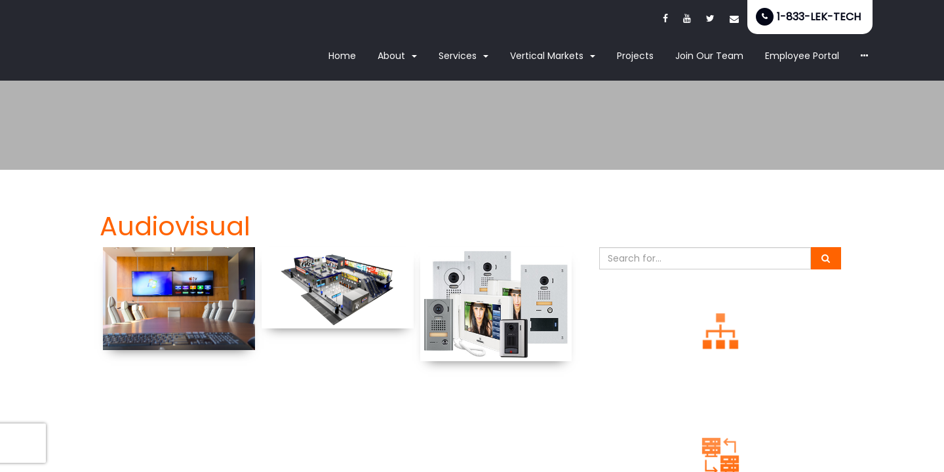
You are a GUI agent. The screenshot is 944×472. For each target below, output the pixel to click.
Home (342, 55)
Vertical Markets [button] (552, 55)
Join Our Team (709, 55)
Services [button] (463, 55)
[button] (864, 56)
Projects (635, 55)
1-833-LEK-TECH (819, 16)
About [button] (397, 55)
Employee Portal (802, 55)
